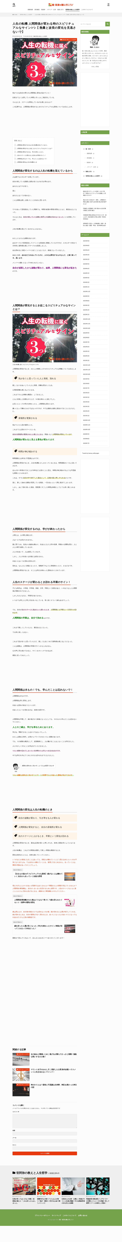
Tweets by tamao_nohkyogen (90, 453)
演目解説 (37, 9)
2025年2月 (86, 259)
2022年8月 (86, 337)
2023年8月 (86, 300)
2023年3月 (86, 305)
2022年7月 (86, 342)
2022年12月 (86, 319)
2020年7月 (86, 443)
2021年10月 (86, 374)
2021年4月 (86, 402)
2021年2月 (86, 411)
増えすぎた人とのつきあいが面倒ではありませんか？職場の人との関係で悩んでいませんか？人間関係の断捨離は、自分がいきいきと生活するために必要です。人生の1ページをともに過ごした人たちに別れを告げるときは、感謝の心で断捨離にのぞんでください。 (45, 888)
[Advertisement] (45, 122)
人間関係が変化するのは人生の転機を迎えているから (30, 145)
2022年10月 (86, 328)
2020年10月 (86, 429)
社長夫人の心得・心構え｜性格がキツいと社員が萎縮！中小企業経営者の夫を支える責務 (73, 1201)
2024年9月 (86, 264)
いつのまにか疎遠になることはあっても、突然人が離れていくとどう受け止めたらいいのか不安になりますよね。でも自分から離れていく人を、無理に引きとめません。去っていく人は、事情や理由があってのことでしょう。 (45, 862)
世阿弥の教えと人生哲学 (73, 9)
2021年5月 (86, 397)
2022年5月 (86, 351)
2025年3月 (86, 254)
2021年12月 (86, 365)
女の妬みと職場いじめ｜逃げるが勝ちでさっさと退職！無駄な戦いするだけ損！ (54, 1055)
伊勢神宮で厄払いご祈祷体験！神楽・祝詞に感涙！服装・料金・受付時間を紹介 (94, 224)
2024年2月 (86, 282)
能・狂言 (89, 149)
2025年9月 (86, 241)
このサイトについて (87, 9)
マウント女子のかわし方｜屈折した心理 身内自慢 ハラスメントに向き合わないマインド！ (53, 1070)
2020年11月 (86, 425)
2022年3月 (86, 356)
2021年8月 (86, 383)
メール (14, 1137)
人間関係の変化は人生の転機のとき (25, 162)
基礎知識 (30, 9)
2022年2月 (86, 360)
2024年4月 (86, 277)
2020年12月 (86, 420)
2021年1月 (86, 415)
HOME (15, 14)
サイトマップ (56, 1215)
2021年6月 (86, 392)
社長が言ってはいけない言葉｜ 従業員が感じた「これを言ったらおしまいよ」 (24, 1201)
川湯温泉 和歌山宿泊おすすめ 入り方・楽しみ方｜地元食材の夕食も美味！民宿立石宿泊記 (95, 217)
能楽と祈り (60, 9)
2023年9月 (86, 296)
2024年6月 (86, 268)
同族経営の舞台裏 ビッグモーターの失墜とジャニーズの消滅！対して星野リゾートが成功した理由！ (97, 1201)
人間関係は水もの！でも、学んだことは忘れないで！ (30, 158)
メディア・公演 (51, 9)
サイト (14, 1145)
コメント (16, 1111)
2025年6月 (86, 250)
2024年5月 (86, 273)
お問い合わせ (82, 1215)
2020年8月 (86, 438)
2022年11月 (86, 323)
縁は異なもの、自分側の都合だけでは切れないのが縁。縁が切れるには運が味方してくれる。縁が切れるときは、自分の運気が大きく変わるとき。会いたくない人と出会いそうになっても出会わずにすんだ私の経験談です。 (45, 914)
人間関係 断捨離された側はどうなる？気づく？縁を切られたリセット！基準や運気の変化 (38, 901)
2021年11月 (86, 369)
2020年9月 (86, 434)
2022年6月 (86, 346)
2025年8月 (86, 245)
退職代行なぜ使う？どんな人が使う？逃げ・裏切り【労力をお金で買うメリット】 (48, 1201)
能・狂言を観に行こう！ (66, 1219)
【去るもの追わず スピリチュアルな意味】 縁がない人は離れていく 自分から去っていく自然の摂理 (38, 875)
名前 (14, 1130)
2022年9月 (86, 333)
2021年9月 (86, 379)
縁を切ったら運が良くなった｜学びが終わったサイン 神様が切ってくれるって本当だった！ (38, 927)
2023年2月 (86, 310)
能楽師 (43, 9)
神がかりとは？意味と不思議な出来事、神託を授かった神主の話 (54, 1086)
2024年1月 (86, 287)
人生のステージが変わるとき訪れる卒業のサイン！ (30, 155)
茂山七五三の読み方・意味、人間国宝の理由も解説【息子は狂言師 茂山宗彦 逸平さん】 (95, 201)
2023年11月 (86, 291)
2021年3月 (86, 406)
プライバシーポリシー (42, 1215)
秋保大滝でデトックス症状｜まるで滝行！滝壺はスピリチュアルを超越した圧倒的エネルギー (94, 193)
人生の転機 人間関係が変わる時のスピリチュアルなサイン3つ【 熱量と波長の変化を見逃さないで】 (59, 14)
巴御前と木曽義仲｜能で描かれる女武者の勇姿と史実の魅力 (94, 209)
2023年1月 (86, 314)
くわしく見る (95, 66)
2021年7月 (86, 388)
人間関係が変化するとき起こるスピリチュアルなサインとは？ (33, 148)
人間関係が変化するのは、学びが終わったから (28, 152)
